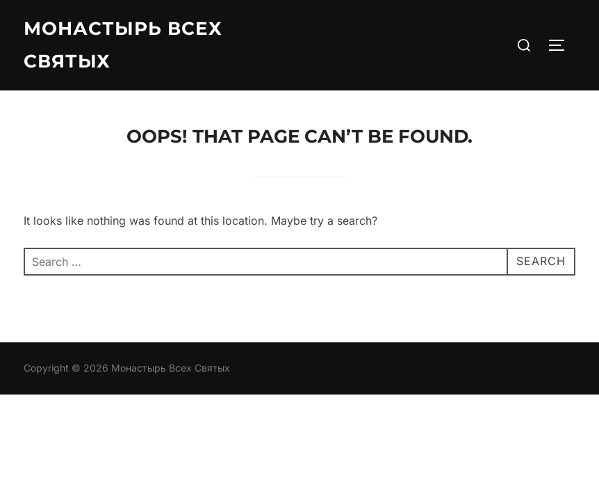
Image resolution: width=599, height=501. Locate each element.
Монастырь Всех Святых (123, 44)
